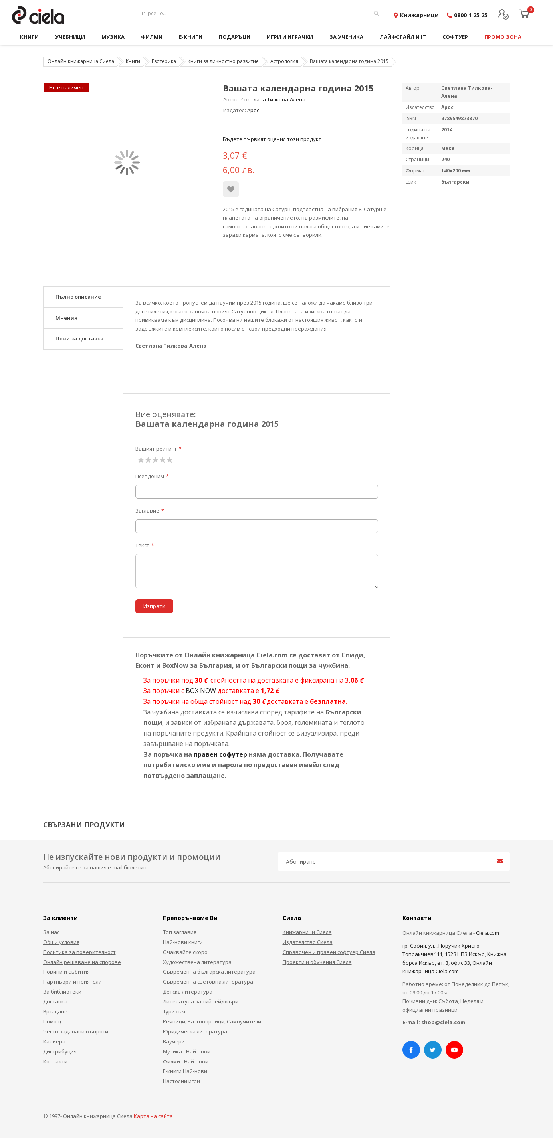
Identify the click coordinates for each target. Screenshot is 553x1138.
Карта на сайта (153, 1116)
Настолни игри (181, 1081)
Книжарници (419, 15)
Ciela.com (487, 932)
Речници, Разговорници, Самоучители (212, 1021)
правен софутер (220, 754)
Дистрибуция (60, 1051)
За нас (51, 932)
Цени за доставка (79, 338)
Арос (253, 110)
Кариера (54, 1041)
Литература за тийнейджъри (200, 1001)
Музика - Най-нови (186, 1051)
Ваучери (174, 1041)
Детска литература (187, 991)
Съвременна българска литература (209, 971)
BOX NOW (201, 690)
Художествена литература (197, 962)
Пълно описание (78, 296)
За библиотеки (62, 991)
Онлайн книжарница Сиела (81, 61)
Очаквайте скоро (185, 952)
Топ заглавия (179, 932)
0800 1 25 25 (471, 15)
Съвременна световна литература (208, 981)
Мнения (66, 317)
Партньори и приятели (72, 981)
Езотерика (164, 61)
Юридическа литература (195, 1031)
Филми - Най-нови (185, 1061)
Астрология (284, 61)
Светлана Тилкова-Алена (273, 99)
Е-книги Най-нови (185, 1071)
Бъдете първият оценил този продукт (272, 138)
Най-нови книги (183, 942)
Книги (133, 61)
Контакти (55, 1061)
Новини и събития (66, 971)
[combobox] (260, 13)
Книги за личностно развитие (223, 61)
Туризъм (174, 1011)
